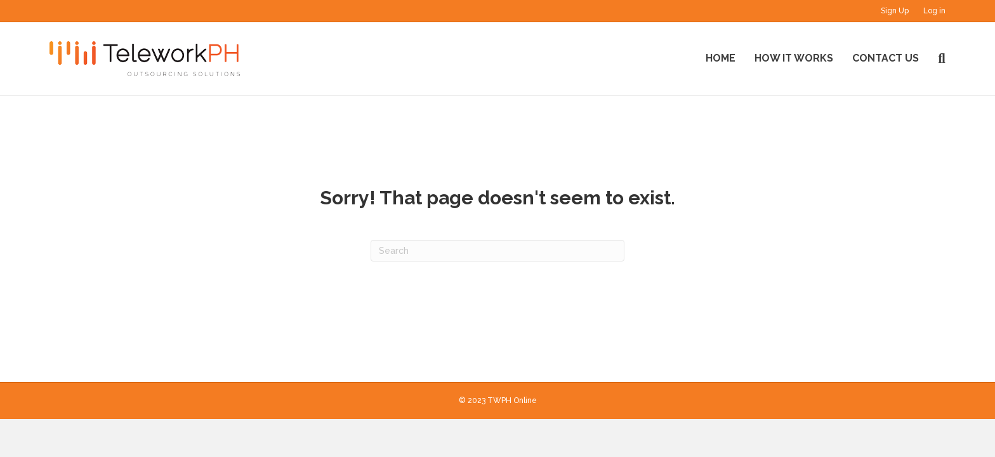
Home (720, 58)
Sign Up (895, 10)
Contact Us (885, 58)
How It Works (793, 58)
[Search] (936, 58)
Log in (934, 10)
